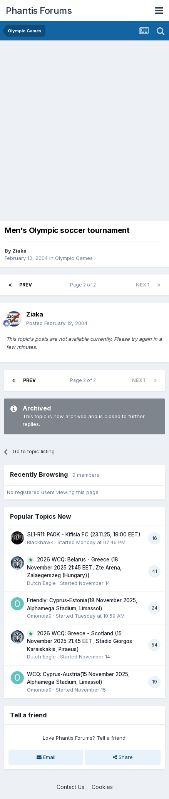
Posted (56, 323)
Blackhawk (40, 542)
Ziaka (19, 251)
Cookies (102, 787)
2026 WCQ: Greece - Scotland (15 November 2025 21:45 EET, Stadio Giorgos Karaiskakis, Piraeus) (79, 641)
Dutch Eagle (41, 583)
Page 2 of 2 (84, 285)
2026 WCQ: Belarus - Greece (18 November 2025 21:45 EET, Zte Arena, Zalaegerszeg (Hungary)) (74, 567)
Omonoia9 (39, 616)
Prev (25, 285)
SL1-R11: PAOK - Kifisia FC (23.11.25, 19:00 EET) (84, 534)
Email (46, 757)
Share (123, 757)
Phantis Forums (39, 10)
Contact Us (70, 787)
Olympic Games (74, 258)
